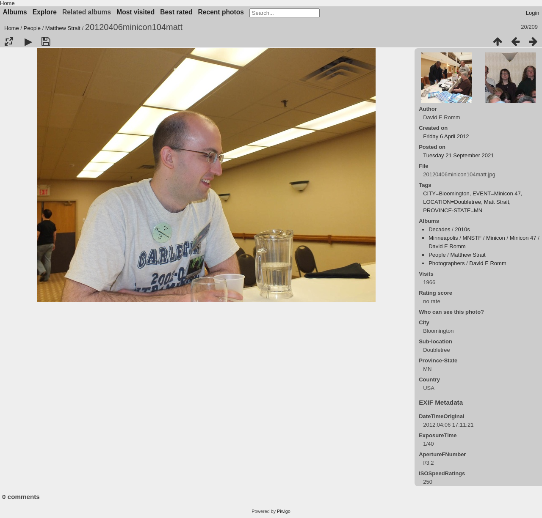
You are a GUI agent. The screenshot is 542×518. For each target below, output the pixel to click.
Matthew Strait (62, 28)
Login (532, 13)
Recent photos (221, 12)
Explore (45, 12)
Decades (439, 229)
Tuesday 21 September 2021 (458, 155)
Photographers (447, 263)
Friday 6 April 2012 (446, 136)
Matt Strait (496, 202)
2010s (462, 229)
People (32, 28)
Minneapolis (443, 238)
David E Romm (447, 246)
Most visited (135, 12)
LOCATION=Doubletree (452, 202)
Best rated (176, 12)
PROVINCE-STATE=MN (452, 210)
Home (7, 3)
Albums (15, 12)
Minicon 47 (523, 238)
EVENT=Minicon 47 (497, 193)
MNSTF (471, 238)
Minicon (495, 238)
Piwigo (283, 511)
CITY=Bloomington (446, 193)
